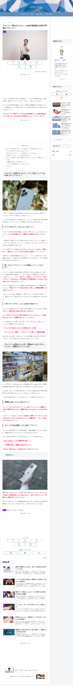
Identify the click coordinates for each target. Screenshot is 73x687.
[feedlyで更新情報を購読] (25, 545)
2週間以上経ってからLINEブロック (16, 158)
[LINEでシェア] (32, 63)
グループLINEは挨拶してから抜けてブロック (18, 160)
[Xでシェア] (9, 63)
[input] (61, 139)
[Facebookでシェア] (17, 63)
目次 (23, 141)
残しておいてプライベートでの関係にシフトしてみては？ (22, 149)
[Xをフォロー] (21, 545)
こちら (57, 76)
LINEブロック (10, 506)
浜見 (61, 58)
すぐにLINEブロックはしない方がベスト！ (18, 147)
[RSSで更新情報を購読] (28, 545)
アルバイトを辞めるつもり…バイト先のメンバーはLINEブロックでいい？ (25, 145)
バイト (17, 506)
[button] (40, 63)
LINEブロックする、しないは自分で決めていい (19, 151)
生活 (4, 506)
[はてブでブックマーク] (25, 63)
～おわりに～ (9, 163)
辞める (21, 506)
